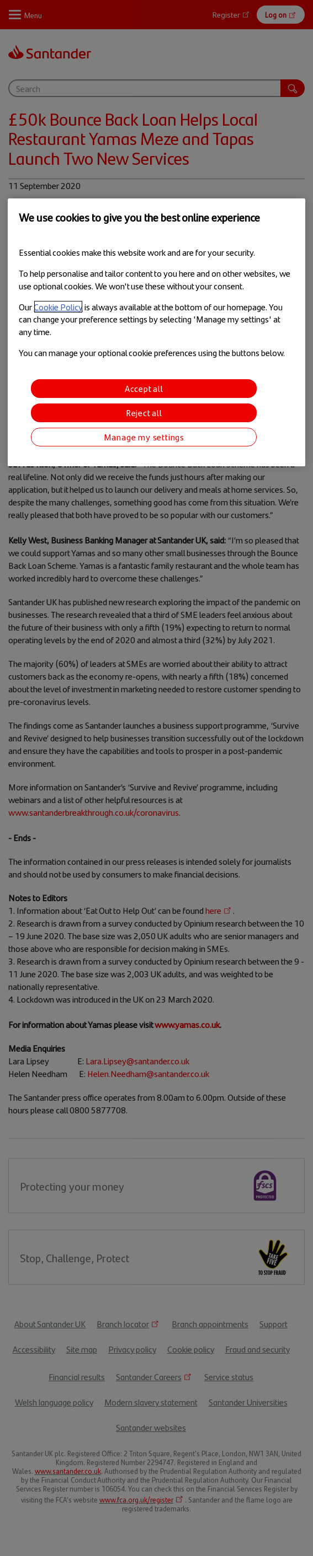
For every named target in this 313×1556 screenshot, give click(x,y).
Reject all (144, 412)
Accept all (144, 387)
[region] (156, 332)
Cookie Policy (58, 306)
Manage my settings (144, 436)
